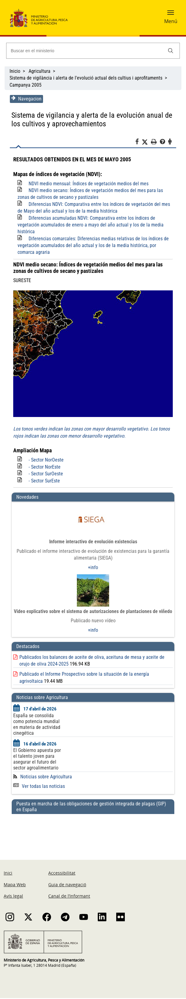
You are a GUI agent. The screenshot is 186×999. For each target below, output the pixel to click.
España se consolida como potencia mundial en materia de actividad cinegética (36, 725)
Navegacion (26, 99)
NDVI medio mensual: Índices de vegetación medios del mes (88, 184)
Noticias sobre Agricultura (45, 778)
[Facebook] (139, 142)
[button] (170, 14)
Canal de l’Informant (69, 897)
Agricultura (39, 71)
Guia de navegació (67, 885)
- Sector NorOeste (45, 461)
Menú (170, 21)
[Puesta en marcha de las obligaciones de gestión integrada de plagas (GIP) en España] (93, 832)
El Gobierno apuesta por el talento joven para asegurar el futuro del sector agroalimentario (36, 760)
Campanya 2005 (26, 85)
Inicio (15, 71)
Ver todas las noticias (38, 787)
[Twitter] (147, 142)
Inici (8, 874)
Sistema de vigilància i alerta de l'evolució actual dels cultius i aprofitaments (86, 78)
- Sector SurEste (43, 482)
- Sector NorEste (44, 468)
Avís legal (13, 897)
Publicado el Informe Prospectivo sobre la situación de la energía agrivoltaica (96, 675)
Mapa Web (15, 885)
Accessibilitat (61, 874)
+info (93, 568)
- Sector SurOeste (45, 475)
